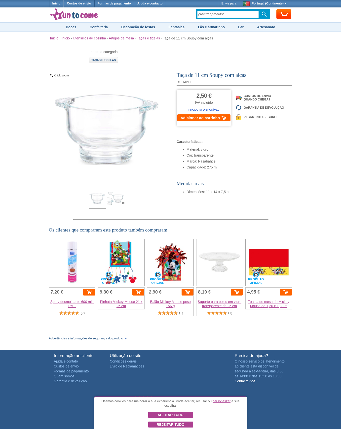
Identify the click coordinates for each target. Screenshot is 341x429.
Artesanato (266, 27)
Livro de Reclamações (127, 366)
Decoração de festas (138, 27)
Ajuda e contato (66, 361)
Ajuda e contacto (149, 3)
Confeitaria (99, 27)
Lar (241, 27)
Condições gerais (123, 361)
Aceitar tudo (170, 415)
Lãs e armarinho (211, 27)
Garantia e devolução (70, 381)
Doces (71, 27)
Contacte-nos (245, 381)
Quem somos (64, 376)
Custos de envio (79, 3)
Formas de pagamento (114, 3)
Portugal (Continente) (265, 3)
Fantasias (176, 27)
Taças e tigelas (103, 60)
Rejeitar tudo (171, 425)
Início (56, 3)
